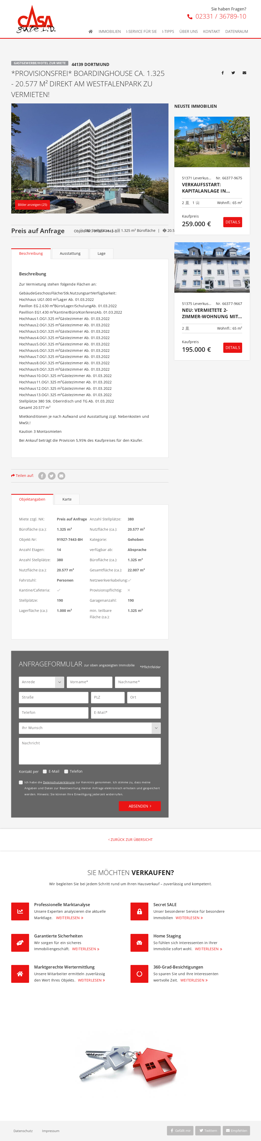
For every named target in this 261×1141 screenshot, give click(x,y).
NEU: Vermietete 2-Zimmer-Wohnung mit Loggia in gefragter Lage (210, 313)
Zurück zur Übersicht (130, 839)
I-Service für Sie (141, 31)
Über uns (188, 31)
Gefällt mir (180, 1130)
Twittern (208, 1130)
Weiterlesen (68, 917)
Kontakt (211, 31)
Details (233, 221)
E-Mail (54, 771)
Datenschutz (23, 1131)
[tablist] (89, 253)
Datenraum (236, 31)
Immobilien (110, 31)
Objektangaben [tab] (32, 499)
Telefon (76, 771)
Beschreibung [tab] (31, 253)
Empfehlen (236, 1130)
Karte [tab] (67, 499)
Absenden (138, 806)
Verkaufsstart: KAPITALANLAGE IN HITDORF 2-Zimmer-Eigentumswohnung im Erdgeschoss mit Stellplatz (208, 187)
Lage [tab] (102, 253)
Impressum (50, 1131)
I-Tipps (168, 31)
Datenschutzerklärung (59, 782)
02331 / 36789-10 (216, 16)
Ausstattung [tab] (70, 253)
